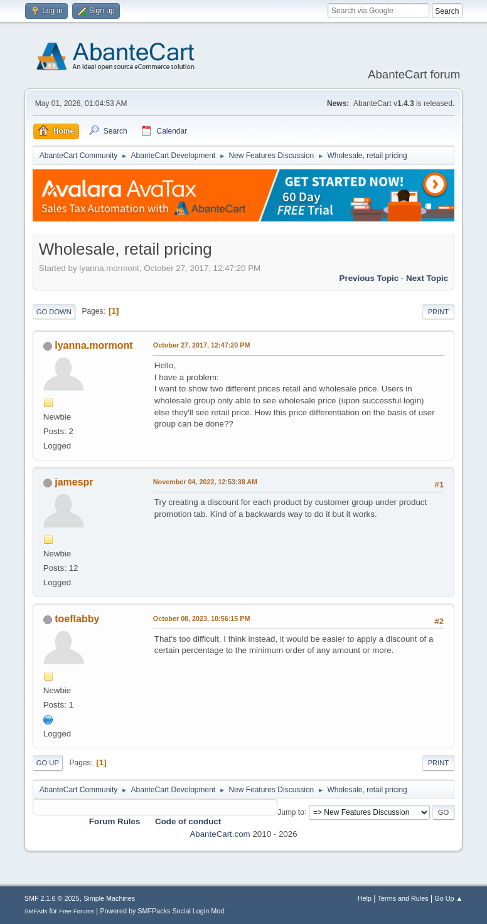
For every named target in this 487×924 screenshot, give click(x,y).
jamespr (74, 482)
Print (438, 312)
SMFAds (36, 911)
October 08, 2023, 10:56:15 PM (201, 618)
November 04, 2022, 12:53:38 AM (205, 482)
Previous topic (369, 278)
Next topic (427, 278)
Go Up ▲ (448, 898)
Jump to (290, 811)
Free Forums (76, 911)
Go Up (47, 763)
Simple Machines (109, 898)
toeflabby (77, 618)
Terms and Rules (403, 898)
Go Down (54, 312)
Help (365, 898)
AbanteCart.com (220, 834)
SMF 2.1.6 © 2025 (52, 898)
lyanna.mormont (93, 345)
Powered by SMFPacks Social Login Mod (162, 911)
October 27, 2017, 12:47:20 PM (201, 345)
